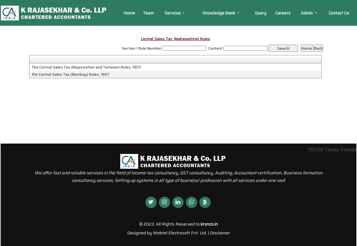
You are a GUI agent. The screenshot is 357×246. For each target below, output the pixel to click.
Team (148, 13)
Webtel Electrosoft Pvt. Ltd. (180, 232)
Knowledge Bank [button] (219, 13)
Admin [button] (307, 13)
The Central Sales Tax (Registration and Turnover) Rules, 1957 (86, 67)
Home (129, 13)
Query (260, 13)
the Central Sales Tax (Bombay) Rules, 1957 (70, 74)
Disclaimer (220, 232)
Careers (282, 13)
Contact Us (339, 13)
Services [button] (173, 13)
